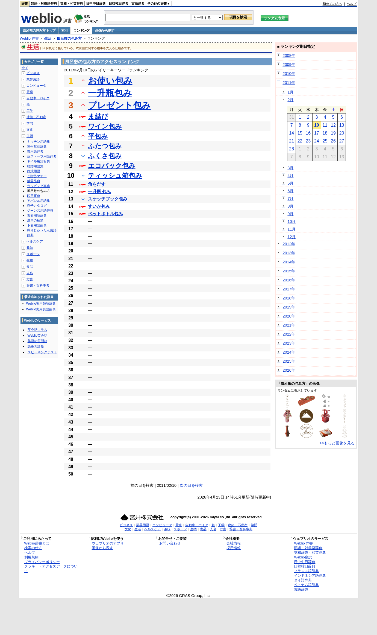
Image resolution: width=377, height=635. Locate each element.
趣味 (29, 248)
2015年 (288, 271)
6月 (290, 191)
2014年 (288, 262)
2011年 (288, 82)
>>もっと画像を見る (337, 443)
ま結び (98, 116)
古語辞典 (138, 3)
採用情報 (233, 548)
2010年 (288, 73)
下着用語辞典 (37, 225)
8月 (290, 206)
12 (333, 125)
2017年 (288, 289)
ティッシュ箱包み (115, 175)
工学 (29, 111)
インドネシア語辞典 (310, 575)
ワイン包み (105, 126)
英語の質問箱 (37, 341)
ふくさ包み (105, 155)
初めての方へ (332, 4)
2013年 (288, 253)
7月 (290, 198)
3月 (290, 168)
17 (316, 133)
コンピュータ (36, 86)
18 (325, 133)
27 (341, 141)
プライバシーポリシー (42, 562)
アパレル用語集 (38, 201)
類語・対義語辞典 (44, 3)
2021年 (288, 325)
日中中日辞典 (96, 3)
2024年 (288, 352)
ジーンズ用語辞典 (40, 210)
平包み (98, 136)
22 (300, 141)
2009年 (288, 64)
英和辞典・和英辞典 (310, 552)
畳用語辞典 (35, 151)
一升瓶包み (110, 93)
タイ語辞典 (303, 580)
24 (316, 141)
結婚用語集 (35, 166)
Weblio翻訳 (303, 557)
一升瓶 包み (99, 191)
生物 (29, 260)
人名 (29, 273)
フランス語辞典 (306, 571)
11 (325, 125)
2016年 (288, 280)
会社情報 (233, 543)
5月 (290, 183)
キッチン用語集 (38, 142)
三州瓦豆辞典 (37, 146)
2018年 (288, 298)
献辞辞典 (33, 181)
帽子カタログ (37, 206)
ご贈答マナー (37, 176)
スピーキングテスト (42, 352)
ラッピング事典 (38, 186)
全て (25, 67)
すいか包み (99, 206)
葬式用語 (33, 171)
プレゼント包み (119, 105)
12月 (291, 237)
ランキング (81, 30)
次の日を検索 (191, 485)
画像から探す (104, 30)
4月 (290, 175)
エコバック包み (112, 165)
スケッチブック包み (107, 199)
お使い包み (110, 81)
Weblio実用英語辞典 (41, 309)
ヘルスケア (34, 241)
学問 (29, 123)
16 (308, 133)
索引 (64, 30)
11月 (291, 229)
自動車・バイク (37, 98)
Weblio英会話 (37, 335)
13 (341, 125)
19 (333, 133)
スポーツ (33, 254)
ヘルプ (352, 4)
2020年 (288, 316)
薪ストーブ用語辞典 (42, 156)
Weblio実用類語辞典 (41, 303)
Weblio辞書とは (36, 543)
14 (291, 133)
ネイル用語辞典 (38, 161)
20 (341, 133)
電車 (29, 92)
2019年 (288, 307)
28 (291, 149)
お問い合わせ (170, 543)
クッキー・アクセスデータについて (51, 568)
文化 (29, 130)
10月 (291, 221)
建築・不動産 (36, 117)
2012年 (288, 244)
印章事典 (33, 196)
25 (325, 141)
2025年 (288, 361)
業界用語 (33, 79)
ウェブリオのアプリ (108, 543)
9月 (290, 214)
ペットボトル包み (105, 213)
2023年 (288, 343)
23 (308, 141)
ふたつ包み (105, 146)
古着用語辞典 (37, 215)
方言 (29, 279)
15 (300, 133)
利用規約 (31, 557)
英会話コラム (37, 330)
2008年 (288, 55)
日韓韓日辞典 (118, 3)
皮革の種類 (35, 220)
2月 (290, 100)
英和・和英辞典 (71, 3)
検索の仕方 (33, 548)
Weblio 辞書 (29, 38)
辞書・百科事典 (37, 285)
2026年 (288, 370)
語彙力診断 (36, 346)
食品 (29, 267)
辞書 (24, 3)
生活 (47, 38)
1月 (290, 92)
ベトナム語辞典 (306, 585)
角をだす (96, 184)
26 (333, 141)
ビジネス (33, 73)
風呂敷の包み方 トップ (39, 30)
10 (316, 125)
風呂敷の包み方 (69, 38)
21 (291, 141)
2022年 (288, 334)
